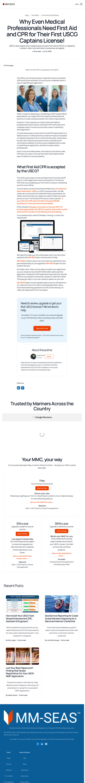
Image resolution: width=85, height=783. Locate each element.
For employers (9, 750)
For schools (9, 744)
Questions (24, 738)
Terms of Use (24, 756)
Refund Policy (24, 762)
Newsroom (8, 756)
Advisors (9, 738)
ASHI (34, 191)
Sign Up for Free (42, 328)
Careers (8, 732)
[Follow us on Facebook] (22, 388)
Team (9, 726)
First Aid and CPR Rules (50, 15)
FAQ (24, 726)
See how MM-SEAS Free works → (42, 470)
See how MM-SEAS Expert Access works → (22, 525)
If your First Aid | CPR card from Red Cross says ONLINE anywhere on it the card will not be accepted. (40, 201)
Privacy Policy (24, 750)
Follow (49, 356)
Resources (24, 744)
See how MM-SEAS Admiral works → (61, 522)
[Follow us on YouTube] (46, 711)
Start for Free (42, 456)
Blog (27, 15)
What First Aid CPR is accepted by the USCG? (42, 70)
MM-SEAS (32, 257)
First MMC (35, 15)
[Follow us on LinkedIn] (18, 388)
